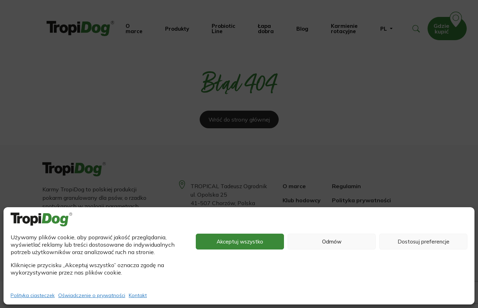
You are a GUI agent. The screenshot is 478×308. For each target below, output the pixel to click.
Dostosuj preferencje (423, 241)
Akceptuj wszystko (240, 241)
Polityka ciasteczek (33, 295)
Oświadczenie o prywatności (91, 295)
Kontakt (138, 295)
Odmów (331, 241)
